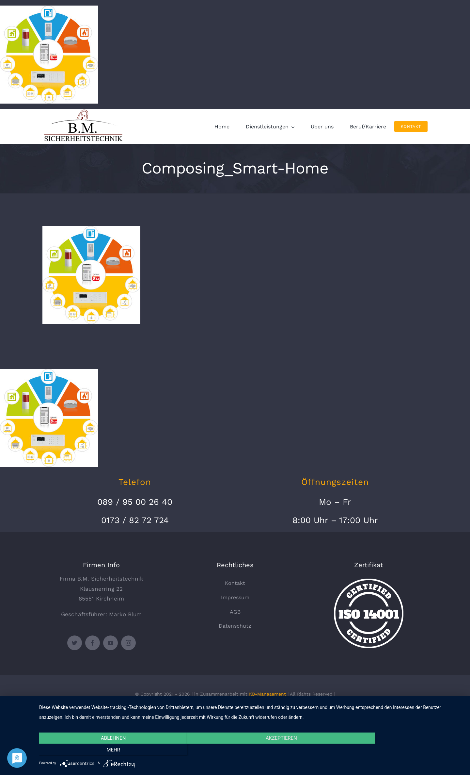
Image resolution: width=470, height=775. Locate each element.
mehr (400, 750)
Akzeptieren (251, 750)
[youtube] (110, 642)
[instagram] (128, 642)
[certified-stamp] (368, 581)
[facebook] (92, 642)
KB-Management (267, 694)
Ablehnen (102, 750)
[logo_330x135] (84, 111)
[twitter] (74, 642)
